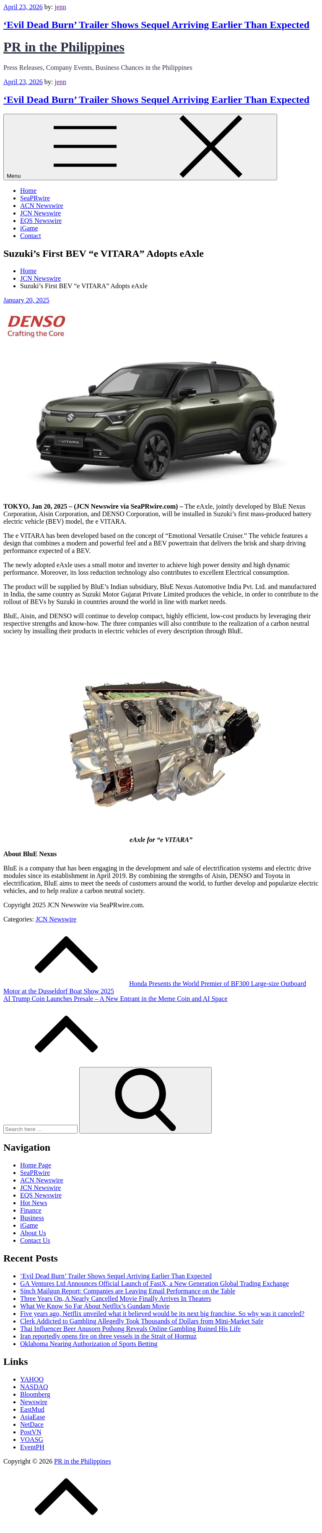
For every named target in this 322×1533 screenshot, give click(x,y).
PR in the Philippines (64, 46)
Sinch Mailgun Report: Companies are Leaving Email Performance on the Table (127, 1291)
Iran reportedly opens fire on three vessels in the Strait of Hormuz (108, 1336)
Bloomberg (35, 1394)
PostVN (31, 1432)
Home (28, 190)
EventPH (32, 1447)
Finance (31, 1210)
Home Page (35, 1165)
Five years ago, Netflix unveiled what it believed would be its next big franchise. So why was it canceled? (162, 1313)
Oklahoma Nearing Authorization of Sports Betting (89, 1343)
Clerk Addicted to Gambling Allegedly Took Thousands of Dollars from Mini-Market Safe (141, 1321)
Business (32, 1217)
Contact (30, 235)
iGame (29, 228)
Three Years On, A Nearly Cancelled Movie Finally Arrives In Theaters (115, 1298)
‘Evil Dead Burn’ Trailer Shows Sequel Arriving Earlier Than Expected (156, 24)
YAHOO (32, 1379)
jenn (60, 6)
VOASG (31, 1439)
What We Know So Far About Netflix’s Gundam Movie (95, 1306)
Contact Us (35, 1240)
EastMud (32, 1409)
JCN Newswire (40, 213)
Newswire (33, 1401)
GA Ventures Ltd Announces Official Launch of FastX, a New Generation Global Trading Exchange (154, 1283)
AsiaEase (32, 1416)
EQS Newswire (41, 220)
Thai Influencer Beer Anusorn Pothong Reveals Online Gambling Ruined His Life (130, 1328)
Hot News (33, 1202)
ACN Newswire (41, 205)
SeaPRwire (35, 198)
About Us (33, 1232)
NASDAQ (34, 1386)
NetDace (32, 1424)
